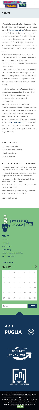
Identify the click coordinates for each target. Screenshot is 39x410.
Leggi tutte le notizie (9, 198)
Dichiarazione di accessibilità (12, 253)
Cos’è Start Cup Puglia (10, 146)
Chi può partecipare (9, 153)
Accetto (20, 407)
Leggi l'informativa (8, 399)
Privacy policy (6, 246)
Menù (35, 4)
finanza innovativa (16, 30)
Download (5, 243)
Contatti (5, 240)
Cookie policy (6, 250)
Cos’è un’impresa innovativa (12, 150)
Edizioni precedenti (8, 256)
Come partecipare (8, 156)
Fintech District (17, 122)
